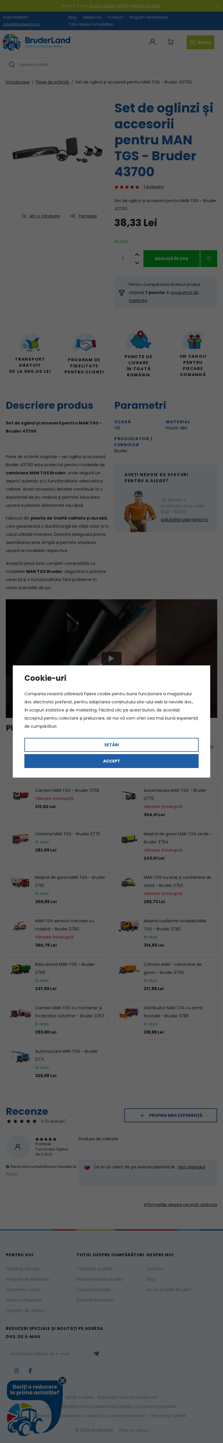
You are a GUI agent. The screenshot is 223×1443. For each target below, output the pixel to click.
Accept (111, 761)
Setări (111, 745)
